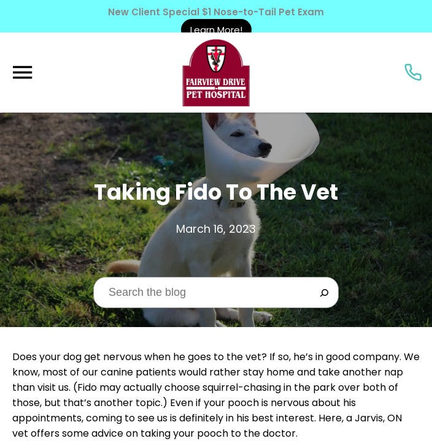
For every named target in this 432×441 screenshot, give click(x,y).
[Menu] (22, 72)
